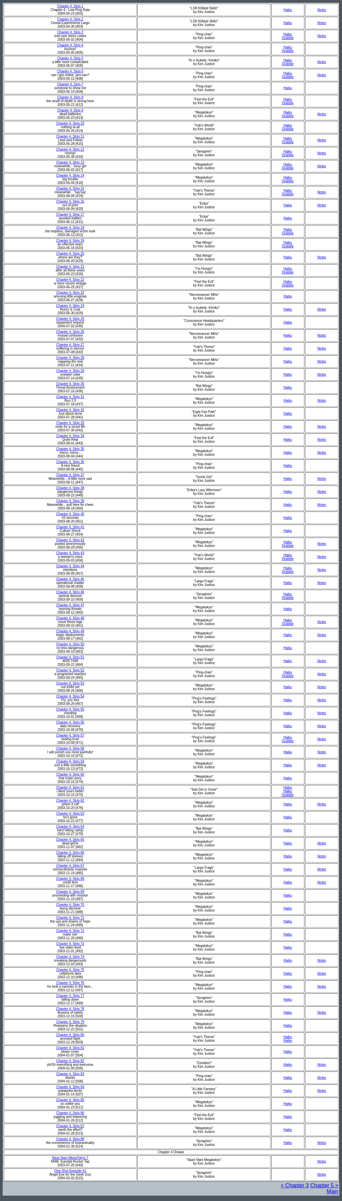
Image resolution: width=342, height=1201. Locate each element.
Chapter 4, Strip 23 (70, 292)
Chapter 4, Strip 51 (70, 657)
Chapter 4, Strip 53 (70, 683)
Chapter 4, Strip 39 (70, 501)
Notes (321, 10)
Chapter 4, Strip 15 (70, 188)
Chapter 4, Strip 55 (70, 709)
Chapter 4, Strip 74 (70, 957)
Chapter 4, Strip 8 (70, 97)
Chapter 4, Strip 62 (70, 800)
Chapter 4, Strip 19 (70, 240)
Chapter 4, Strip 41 (70, 527)
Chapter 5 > (324, 1185)
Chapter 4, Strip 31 (70, 397)
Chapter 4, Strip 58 (70, 748)
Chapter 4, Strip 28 (70, 358)
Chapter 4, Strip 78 (70, 1009)
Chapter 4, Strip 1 (70, 6)
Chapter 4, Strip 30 (70, 384)
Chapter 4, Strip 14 (70, 175)
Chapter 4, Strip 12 (70, 149)
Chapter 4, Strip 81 (70, 1048)
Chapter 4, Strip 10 (70, 123)
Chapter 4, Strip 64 (70, 826)
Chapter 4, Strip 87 (70, 1126)
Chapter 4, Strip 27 (70, 345)
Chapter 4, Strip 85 (70, 1100)
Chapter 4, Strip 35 (70, 449)
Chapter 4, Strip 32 (70, 410)
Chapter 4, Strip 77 (70, 996)
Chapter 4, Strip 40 (70, 514)
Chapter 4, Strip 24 (70, 306)
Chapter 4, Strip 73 (70, 944)
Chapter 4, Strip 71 (70, 918)
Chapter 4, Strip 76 (70, 983)
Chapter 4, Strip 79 (70, 1022)
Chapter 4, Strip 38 (70, 488)
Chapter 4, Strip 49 (70, 631)
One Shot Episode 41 (70, 1171)
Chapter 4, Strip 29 (70, 371)
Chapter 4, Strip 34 (70, 436)
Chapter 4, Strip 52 (70, 670)
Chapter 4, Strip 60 (70, 774)
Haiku (288, 10)
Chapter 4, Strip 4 (70, 45)
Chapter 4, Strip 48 (70, 618)
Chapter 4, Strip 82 (70, 1061)
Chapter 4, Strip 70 (70, 905)
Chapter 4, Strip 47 (70, 605)
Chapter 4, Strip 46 (70, 592)
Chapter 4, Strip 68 (70, 878)
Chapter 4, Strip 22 (70, 279)
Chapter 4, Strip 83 (70, 1074)
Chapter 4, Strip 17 (70, 214)
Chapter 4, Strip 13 (70, 162)
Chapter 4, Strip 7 (70, 84)
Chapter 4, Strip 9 (70, 110)
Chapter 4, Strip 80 (70, 1035)
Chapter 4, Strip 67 (70, 865)
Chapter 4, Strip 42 (70, 540)
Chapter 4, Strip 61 (70, 787)
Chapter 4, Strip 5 (70, 58)
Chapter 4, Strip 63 (70, 813)
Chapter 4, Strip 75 (70, 970)
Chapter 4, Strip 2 (70, 19)
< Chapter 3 (295, 1185)
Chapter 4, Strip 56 (70, 722)
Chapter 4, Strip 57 (70, 735)
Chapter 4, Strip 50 (70, 644)
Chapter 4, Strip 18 (70, 227)
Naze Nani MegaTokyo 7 (70, 1158)
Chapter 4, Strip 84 (70, 1087)
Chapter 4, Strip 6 (70, 71)
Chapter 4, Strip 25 (70, 319)
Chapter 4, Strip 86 (70, 1113)
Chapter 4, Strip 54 (70, 696)
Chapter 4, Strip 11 (70, 136)
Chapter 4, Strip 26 (70, 332)
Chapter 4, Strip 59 (70, 761)
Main (332, 1191)
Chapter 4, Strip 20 (70, 253)
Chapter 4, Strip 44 (70, 566)
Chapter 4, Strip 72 (70, 931)
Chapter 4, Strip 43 (70, 553)
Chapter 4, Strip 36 (70, 462)
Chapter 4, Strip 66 (70, 852)
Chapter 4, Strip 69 (70, 891)
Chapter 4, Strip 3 (70, 32)
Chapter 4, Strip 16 (70, 201)
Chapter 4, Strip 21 (70, 266)
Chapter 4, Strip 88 (70, 1139)
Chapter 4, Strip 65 (70, 839)
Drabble (288, 38)
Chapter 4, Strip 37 (70, 475)
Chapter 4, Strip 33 (70, 423)
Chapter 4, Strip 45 (70, 579)
